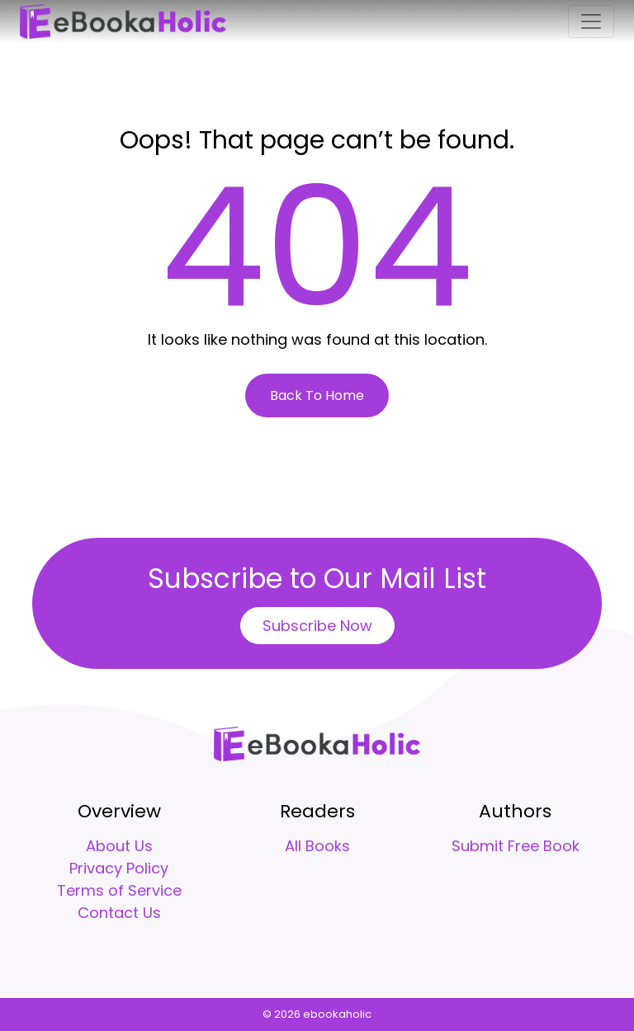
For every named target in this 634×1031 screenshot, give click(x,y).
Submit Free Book (516, 846)
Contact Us (119, 912)
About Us (119, 846)
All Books (317, 846)
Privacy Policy (118, 868)
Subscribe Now (317, 625)
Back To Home (317, 395)
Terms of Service (119, 890)
